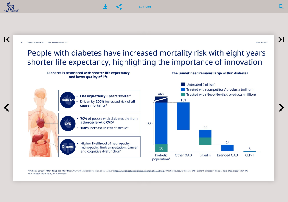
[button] (105, 6)
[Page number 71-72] (144, 6)
